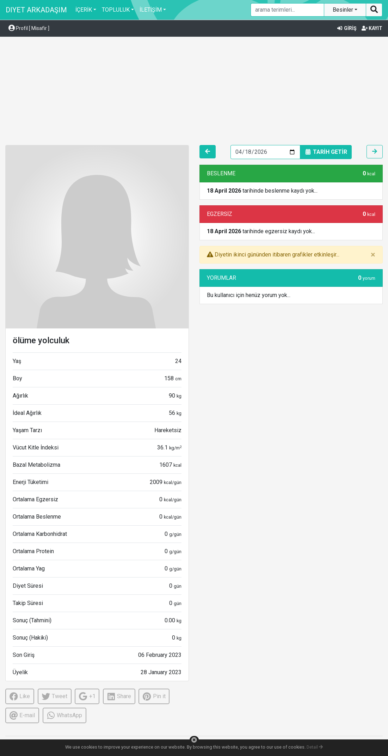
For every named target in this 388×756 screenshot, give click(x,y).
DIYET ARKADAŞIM (36, 10)
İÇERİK (83, 9)
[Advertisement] (194, 92)
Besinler (344, 9)
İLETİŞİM (151, 9)
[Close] (373, 254)
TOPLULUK (116, 9)
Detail (315, 747)
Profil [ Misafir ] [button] (28, 28)
